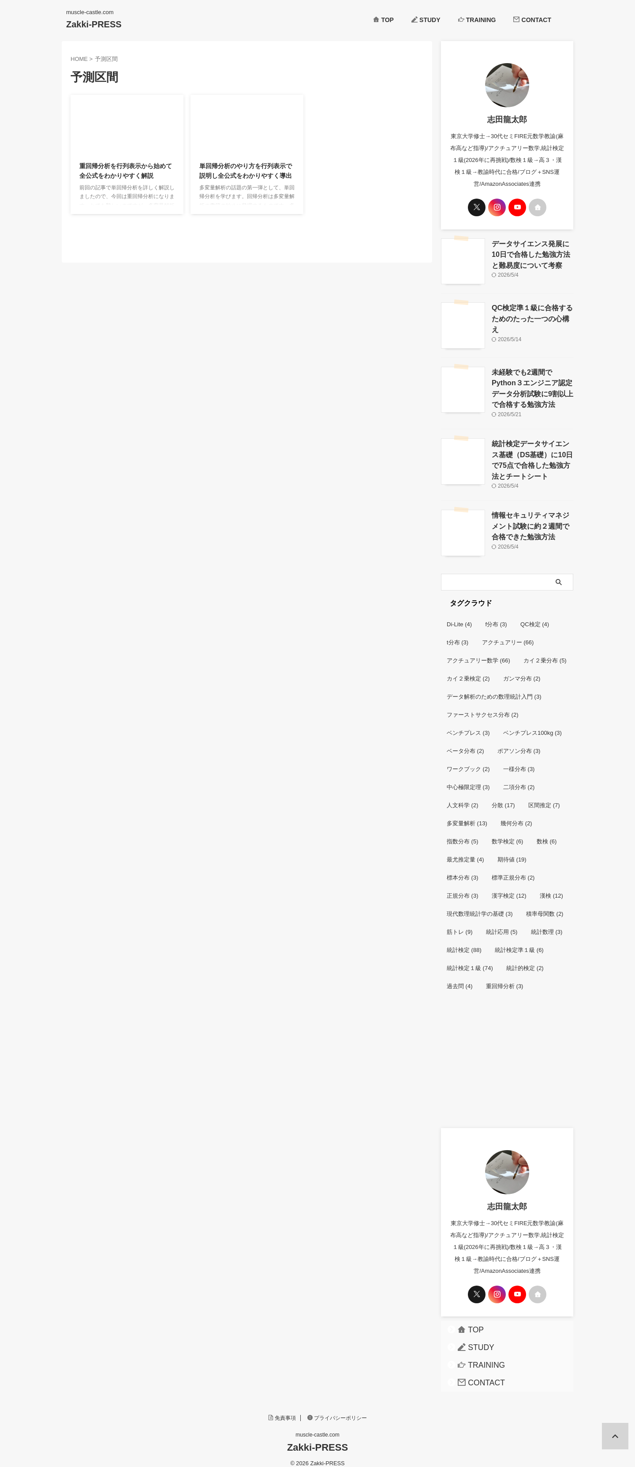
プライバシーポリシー (337, 1409)
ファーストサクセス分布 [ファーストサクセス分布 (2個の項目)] (483, 706)
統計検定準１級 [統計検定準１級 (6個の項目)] (519, 941)
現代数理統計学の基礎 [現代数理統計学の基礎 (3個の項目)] (480, 905)
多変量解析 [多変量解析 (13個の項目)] (467, 814)
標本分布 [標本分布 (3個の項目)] (462, 868)
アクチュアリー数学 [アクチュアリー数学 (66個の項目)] (478, 651)
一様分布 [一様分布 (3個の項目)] (519, 760)
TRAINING (477, 19)
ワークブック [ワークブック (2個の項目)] (468, 760)
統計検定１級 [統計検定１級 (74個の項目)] (470, 959)
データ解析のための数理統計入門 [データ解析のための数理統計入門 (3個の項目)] (494, 688)
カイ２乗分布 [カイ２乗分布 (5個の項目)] (545, 651)
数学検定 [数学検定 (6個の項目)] (507, 832)
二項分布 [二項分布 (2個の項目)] (519, 778)
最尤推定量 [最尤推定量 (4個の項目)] (465, 850)
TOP (383, 19)
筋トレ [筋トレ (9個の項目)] (460, 923)
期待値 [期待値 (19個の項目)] (512, 850)
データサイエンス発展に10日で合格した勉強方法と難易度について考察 (532, 253)
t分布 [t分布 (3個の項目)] (457, 633)
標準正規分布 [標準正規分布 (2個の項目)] (513, 868)
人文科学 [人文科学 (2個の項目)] (462, 796)
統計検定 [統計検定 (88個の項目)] (464, 941)
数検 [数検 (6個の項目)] (547, 832)
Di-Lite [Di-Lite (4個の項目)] (459, 615)
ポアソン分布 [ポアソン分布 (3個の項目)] (519, 742)
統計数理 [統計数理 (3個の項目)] (547, 923)
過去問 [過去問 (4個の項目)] (460, 977)
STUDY (426, 19)
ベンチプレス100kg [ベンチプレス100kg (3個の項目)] (532, 724)
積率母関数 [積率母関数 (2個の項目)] (545, 905)
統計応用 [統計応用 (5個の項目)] (502, 923)
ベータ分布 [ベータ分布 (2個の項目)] (465, 742)
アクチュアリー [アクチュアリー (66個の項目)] (508, 633)
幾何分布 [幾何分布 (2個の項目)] (516, 814)
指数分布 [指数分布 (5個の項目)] (462, 832)
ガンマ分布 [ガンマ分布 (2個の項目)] (522, 669)
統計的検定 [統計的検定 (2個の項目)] (525, 959)
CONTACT (532, 19)
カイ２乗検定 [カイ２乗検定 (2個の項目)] (468, 669)
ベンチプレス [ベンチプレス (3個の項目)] (468, 724)
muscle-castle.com (317, 1426)
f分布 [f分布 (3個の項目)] (496, 615)
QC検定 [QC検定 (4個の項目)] (534, 615)
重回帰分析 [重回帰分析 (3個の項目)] (504, 977)
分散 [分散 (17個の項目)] (503, 796)
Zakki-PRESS (94, 24)
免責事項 (282, 1409)
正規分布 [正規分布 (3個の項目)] (462, 887)
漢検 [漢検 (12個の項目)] (551, 887)
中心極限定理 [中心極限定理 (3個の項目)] (468, 778)
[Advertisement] (507, 1059)
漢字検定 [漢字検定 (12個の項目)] (509, 887)
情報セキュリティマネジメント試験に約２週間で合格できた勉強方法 (532, 516)
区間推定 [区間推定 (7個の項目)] (544, 796)
